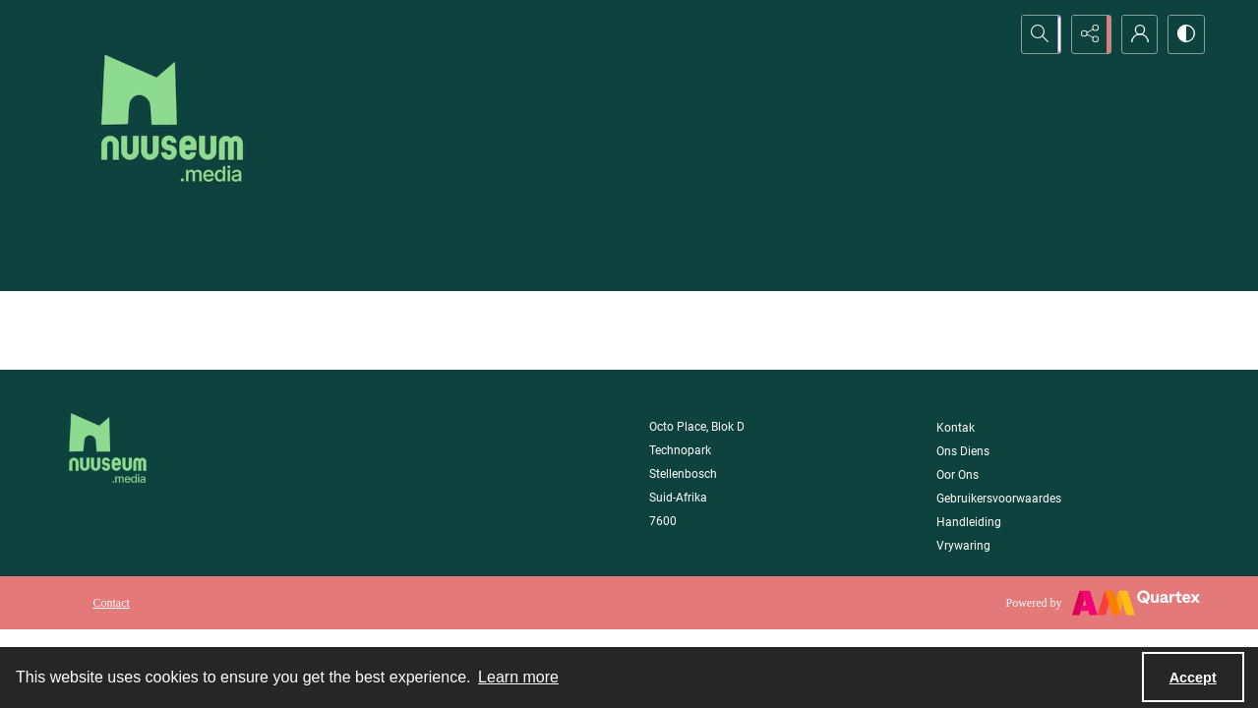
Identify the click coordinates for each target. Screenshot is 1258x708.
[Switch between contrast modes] (1185, 34)
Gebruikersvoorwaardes (998, 498)
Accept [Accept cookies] (1193, 677)
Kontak (955, 428)
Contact (111, 603)
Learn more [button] (518, 677)
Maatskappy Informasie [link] (1016, 406)
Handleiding (968, 522)
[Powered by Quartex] (1103, 602)
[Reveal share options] (1087, 34)
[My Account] (1136, 34)
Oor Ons (957, 475)
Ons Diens (962, 451)
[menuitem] (111, 602)
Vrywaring (963, 546)
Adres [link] (669, 406)
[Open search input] (1037, 34)
